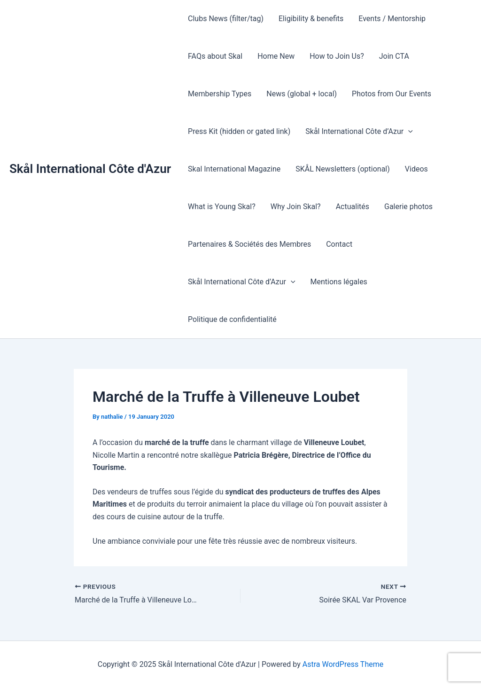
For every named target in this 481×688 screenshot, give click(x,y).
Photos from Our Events (391, 93)
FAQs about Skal (215, 56)
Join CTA (394, 56)
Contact (339, 244)
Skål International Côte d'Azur (90, 169)
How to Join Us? (337, 56)
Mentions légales (338, 281)
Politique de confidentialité (232, 319)
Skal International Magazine (234, 168)
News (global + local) (301, 93)
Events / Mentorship (392, 18)
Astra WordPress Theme (343, 664)
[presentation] (408, 131)
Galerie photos (408, 206)
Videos (416, 168)
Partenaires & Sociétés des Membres (249, 244)
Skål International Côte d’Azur (359, 131)
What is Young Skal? (222, 206)
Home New (276, 56)
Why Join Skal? (296, 206)
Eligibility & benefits (311, 18)
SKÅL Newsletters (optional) (342, 168)
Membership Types (219, 93)
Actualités (352, 206)
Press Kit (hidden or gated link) (239, 131)
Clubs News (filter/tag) (226, 18)
